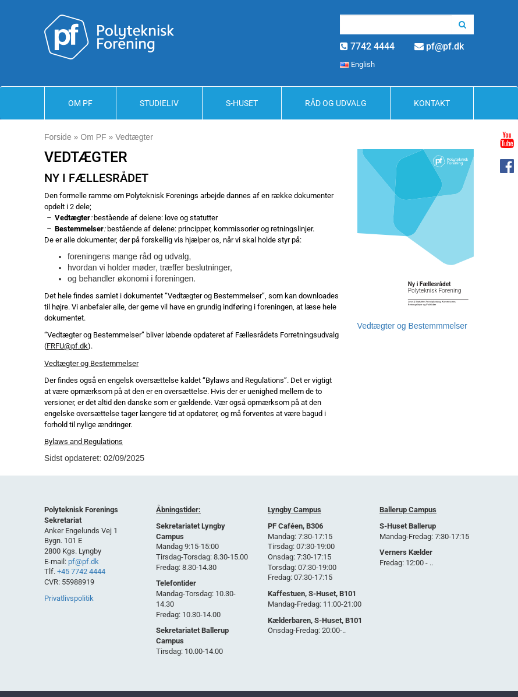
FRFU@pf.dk (67, 346)
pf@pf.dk (445, 46)
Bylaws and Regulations (83, 441)
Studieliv (159, 103)
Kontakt (432, 103)
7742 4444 (372, 46)
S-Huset (242, 103)
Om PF (80, 103)
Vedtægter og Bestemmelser (91, 363)
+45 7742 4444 (81, 571)
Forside (58, 137)
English (357, 64)
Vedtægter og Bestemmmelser (412, 325)
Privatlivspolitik (69, 598)
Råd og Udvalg (336, 103)
